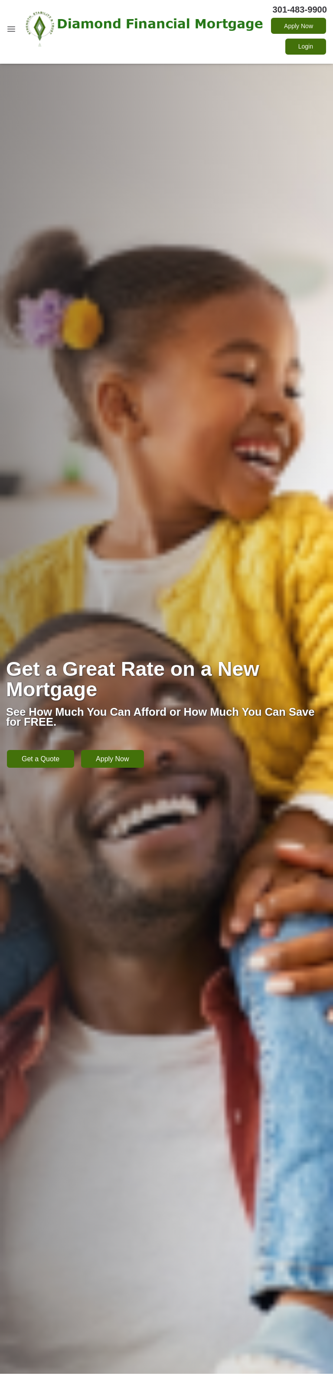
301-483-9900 (300, 9)
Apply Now (298, 26)
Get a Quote (40, 759)
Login (305, 46)
